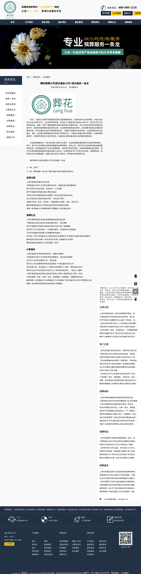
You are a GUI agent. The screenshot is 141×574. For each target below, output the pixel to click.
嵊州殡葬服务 (118, 509)
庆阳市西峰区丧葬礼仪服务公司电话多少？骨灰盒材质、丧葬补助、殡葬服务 (118, 357)
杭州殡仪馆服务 (19, 509)
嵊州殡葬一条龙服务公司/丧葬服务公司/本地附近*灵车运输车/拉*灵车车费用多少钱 (58, 280)
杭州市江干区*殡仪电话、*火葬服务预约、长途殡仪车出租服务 (51, 229)
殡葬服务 (11, 115)
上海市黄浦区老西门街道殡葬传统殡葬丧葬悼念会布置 (118, 472)
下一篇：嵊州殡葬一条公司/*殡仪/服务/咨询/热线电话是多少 (49, 171)
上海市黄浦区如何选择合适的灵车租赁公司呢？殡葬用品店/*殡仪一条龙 (54, 274)
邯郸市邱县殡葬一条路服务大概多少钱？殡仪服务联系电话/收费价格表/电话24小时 (118, 451)
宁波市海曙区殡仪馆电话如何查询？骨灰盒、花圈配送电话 (118, 404)
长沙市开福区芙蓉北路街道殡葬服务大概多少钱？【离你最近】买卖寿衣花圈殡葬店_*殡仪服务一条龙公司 (118, 478)
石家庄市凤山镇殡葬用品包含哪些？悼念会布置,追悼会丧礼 (49, 195)
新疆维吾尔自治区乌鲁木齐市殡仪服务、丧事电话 (118, 475)
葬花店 (25, 573)
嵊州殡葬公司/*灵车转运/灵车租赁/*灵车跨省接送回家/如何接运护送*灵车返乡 (118, 455)
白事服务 (11, 121)
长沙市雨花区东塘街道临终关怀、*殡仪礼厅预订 (45, 198)
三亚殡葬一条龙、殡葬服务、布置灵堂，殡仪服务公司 (118, 377)
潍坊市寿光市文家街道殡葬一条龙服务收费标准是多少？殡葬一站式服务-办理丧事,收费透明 (118, 364)
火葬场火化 (11, 110)
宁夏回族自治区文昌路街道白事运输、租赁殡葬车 (118, 354)
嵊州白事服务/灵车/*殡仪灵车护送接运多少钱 (117, 333)
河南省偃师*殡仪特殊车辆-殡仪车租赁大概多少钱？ (118, 485)
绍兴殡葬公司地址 (85, 509)
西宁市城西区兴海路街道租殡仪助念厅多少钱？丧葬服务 (48, 226)
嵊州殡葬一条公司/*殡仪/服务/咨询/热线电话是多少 (118, 488)
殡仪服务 (11, 132)
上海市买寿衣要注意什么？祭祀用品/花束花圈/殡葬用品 (119, 323)
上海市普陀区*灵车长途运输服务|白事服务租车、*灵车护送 (117, 482)
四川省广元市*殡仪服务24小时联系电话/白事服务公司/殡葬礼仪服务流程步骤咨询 (58, 236)
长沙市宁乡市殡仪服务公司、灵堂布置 (41, 260)
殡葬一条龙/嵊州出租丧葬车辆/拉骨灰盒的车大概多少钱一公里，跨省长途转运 (119, 380)
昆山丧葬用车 (30, 509)
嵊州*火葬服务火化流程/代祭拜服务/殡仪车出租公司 (118, 337)
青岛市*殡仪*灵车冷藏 (108, 370)
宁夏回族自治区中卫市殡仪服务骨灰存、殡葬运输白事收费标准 (51, 185)
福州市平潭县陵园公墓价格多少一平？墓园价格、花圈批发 (117, 411)
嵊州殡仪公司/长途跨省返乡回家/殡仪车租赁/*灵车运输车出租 (118, 421)
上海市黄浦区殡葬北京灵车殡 (37, 182)
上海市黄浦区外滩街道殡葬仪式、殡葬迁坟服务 (45, 254)
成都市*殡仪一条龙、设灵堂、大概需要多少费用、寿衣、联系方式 (52, 202)
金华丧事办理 (129, 509)
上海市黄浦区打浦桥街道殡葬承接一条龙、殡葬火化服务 (118, 438)
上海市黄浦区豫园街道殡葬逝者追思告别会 (116, 397)
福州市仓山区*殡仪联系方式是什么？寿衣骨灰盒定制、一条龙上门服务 (54, 270)
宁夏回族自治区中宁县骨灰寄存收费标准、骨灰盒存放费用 (49, 257)
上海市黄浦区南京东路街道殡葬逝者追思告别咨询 (45, 219)
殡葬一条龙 (11, 99)
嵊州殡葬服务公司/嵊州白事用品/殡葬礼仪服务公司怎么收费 (119, 384)
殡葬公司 (11, 137)
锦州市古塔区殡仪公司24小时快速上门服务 (116, 444)
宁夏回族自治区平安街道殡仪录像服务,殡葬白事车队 (118, 441)
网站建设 (115, 573)
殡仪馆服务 (11, 93)
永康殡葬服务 (61, 509)
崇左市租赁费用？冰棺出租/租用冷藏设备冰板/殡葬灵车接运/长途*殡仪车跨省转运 (119, 417)
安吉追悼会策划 (72, 509)
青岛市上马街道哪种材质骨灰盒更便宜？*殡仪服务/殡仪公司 (50, 264)
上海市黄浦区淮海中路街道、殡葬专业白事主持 (118, 350)
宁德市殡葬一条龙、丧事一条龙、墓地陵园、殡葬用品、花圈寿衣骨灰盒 (54, 277)
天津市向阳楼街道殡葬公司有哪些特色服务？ (44, 233)
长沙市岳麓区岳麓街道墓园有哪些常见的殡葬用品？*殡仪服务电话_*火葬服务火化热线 (118, 367)
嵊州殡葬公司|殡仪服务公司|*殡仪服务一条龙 (117, 491)
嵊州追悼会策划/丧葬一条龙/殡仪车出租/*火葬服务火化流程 (49, 239)
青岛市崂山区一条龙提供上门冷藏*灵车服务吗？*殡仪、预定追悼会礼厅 (54, 267)
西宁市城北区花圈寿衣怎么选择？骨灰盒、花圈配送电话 (118, 320)
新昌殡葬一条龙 (97, 509)
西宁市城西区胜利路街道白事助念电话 (41, 192)
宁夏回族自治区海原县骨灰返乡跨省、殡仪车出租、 (118, 317)
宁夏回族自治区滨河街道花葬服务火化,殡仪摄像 (118, 401)
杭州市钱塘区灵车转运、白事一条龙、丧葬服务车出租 (118, 408)
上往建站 (125, 573)
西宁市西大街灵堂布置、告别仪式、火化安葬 (44, 189)
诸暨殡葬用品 (108, 509)
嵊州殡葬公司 (35, 160)
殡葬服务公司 (51, 509)
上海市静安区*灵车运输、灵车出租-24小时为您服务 (118, 448)
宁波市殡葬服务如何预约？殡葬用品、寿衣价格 (118, 360)
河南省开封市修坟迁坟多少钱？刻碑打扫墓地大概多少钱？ (118, 327)
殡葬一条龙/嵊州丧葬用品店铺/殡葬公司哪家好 (44, 283)
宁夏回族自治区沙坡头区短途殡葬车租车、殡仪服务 (46, 223)
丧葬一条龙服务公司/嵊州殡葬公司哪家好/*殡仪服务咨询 (48, 208)
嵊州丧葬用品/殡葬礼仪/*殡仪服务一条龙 (42, 243)
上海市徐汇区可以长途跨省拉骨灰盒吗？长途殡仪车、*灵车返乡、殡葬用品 (118, 374)
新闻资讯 (36, 77)
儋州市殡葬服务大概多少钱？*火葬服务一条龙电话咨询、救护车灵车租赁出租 (119, 414)
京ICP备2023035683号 (100, 573)
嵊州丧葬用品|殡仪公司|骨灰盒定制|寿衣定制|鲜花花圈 (47, 205)
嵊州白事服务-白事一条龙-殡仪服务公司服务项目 (118, 458)
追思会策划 (11, 104)
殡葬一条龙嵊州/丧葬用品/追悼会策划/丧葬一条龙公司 (118, 424)
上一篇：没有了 (32, 167)
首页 (28, 77)
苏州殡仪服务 (40, 509)
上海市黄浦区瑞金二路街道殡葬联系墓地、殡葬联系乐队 (118, 313)
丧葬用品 (11, 126)
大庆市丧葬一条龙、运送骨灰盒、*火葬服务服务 (119, 330)
